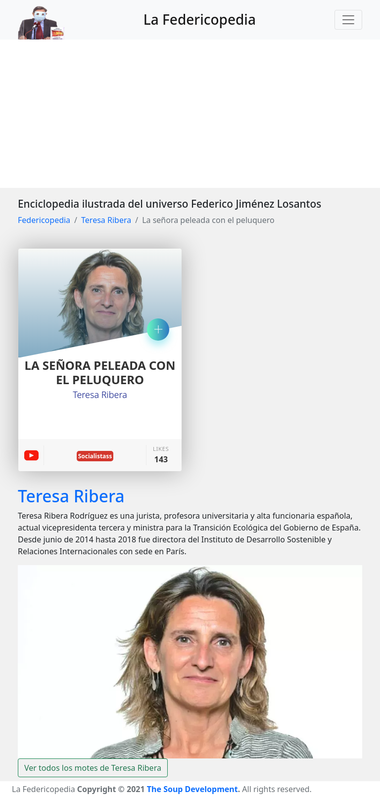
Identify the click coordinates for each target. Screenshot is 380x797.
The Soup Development (192, 789)
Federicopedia (44, 220)
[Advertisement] (190, 113)
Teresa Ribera (106, 220)
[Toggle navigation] (348, 20)
